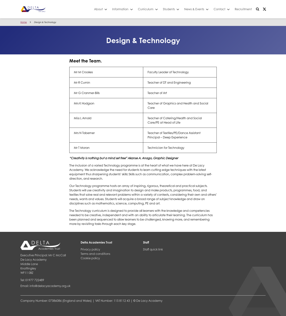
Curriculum (145, 9)
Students (169, 9)
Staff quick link (153, 249)
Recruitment (243, 9)
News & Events (194, 9)
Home (23, 22)
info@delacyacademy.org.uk (50, 286)
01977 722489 (34, 280)
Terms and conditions (95, 254)
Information (120, 9)
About (98, 9)
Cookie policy (90, 258)
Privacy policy (90, 249)
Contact (219, 9)
